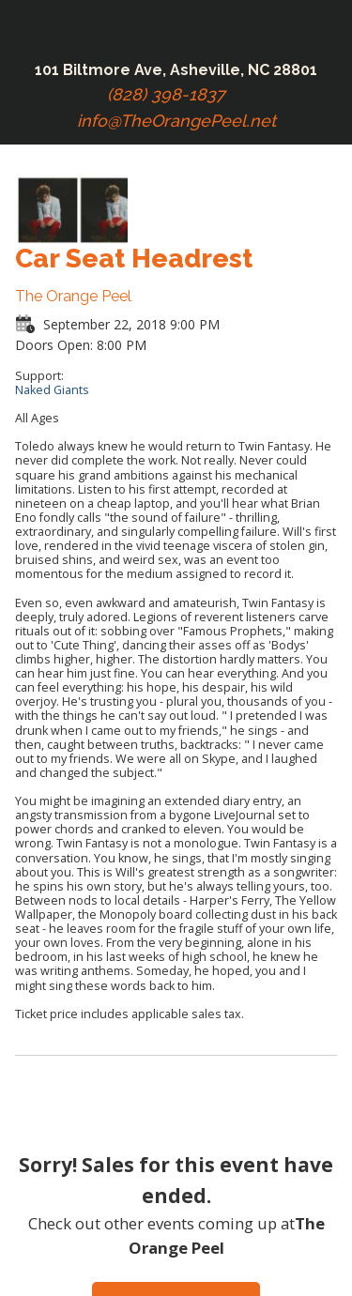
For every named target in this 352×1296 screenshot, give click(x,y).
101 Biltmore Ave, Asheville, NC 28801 (176, 70)
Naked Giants (52, 390)
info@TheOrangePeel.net (176, 120)
